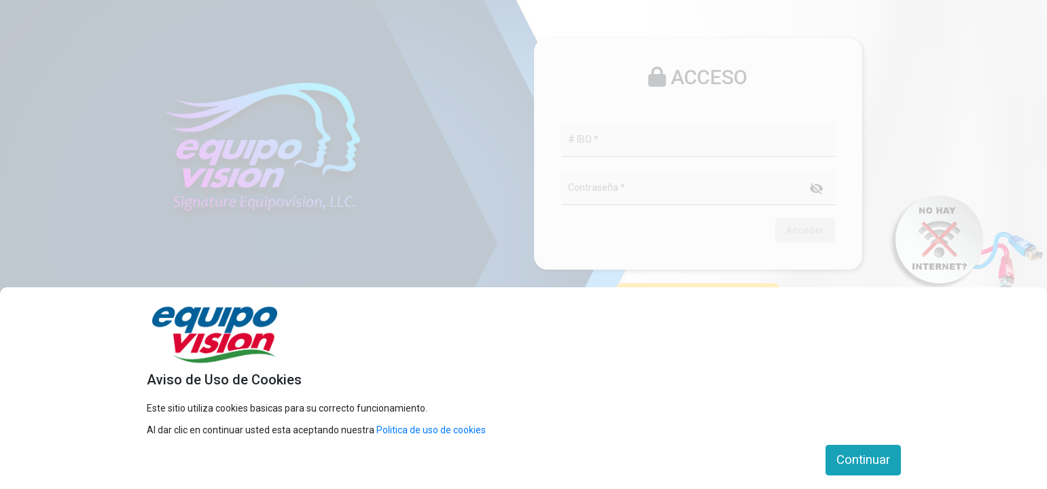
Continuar (863, 459)
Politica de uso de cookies (431, 429)
